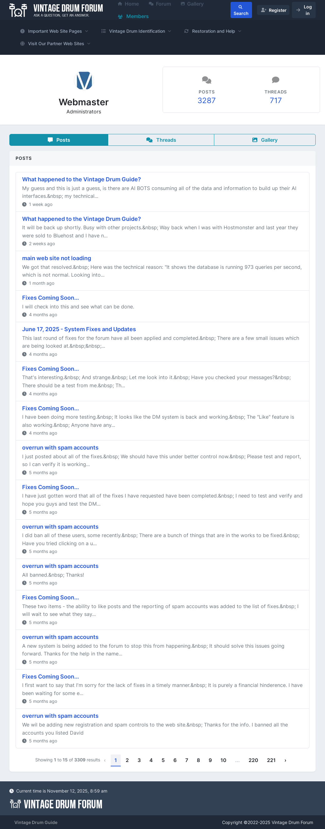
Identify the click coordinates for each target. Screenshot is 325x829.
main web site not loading (56, 258)
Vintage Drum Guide (35, 822)
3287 (206, 100)
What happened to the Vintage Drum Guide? (81, 179)
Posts (59, 140)
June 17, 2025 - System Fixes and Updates (79, 329)
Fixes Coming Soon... (50, 297)
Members (133, 16)
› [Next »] (285, 760)
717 (276, 100)
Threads (161, 140)
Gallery (265, 140)
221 (271, 760)
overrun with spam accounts (60, 447)
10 (223, 760)
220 (253, 760)
